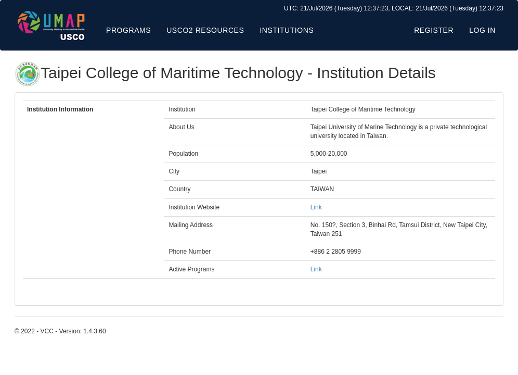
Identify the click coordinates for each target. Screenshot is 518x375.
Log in (482, 30)
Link (316, 207)
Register (434, 30)
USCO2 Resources (205, 30)
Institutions (287, 30)
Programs (128, 30)
